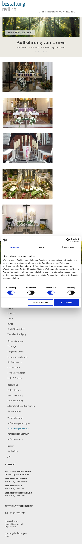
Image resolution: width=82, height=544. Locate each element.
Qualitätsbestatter (16, 329)
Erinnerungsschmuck (18, 357)
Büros (10, 323)
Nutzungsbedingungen (16, 533)
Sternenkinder (14, 411)
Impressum (10, 526)
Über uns (12, 313)
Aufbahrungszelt (15, 439)
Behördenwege (15, 362)
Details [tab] (41, 247)
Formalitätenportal (16, 372)
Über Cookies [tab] (68, 247)
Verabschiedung (15, 418)
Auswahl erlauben (40, 302)
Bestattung (13, 384)
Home (10, 307)
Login (7, 536)
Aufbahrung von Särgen (19, 423)
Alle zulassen (66, 302)
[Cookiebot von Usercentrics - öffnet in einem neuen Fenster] (68, 240)
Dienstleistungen (16, 341)
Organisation (14, 367)
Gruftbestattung (15, 400)
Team (10, 318)
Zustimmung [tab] (14, 247)
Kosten (11, 446)
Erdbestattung (14, 390)
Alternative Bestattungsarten (21, 406)
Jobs (10, 456)
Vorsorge (12, 346)
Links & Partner (15, 378)
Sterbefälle (13, 451)
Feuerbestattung (15, 395)
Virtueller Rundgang (17, 334)
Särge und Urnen (16, 351)
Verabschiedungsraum (18, 433)
